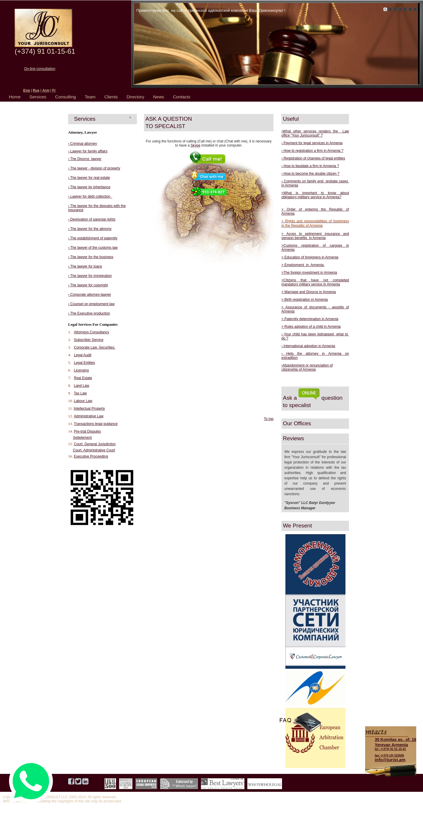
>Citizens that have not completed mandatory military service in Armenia (315, 282)
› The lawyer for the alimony (90, 229)
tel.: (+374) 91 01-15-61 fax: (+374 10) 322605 (395, 747)
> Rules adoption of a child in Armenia (311, 327)
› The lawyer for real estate (89, 178)
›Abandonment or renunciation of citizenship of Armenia (307, 367)
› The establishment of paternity (93, 238)
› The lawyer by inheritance (89, 187)
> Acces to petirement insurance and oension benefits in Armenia (315, 236)
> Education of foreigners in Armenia (309, 257)
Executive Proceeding (91, 456)
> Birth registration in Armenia (304, 300)
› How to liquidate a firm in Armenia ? (310, 166)
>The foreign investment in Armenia (309, 272)
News (158, 96)
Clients (111, 96)
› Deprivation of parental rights (91, 219)
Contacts (181, 96)
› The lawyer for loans (85, 266)
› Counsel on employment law (91, 304)
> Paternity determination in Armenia (309, 319)
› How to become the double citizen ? (310, 174)
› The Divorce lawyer (84, 159)
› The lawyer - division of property (94, 168)
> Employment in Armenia (303, 265)
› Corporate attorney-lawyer (89, 295)
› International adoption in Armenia (308, 346)
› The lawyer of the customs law (93, 248)
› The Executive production (89, 313)
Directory (135, 96)
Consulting (65, 96)
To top (268, 419)
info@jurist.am (390, 759)
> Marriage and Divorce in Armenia (308, 292)
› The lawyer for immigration (90, 276)
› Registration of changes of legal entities (313, 158)
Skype (195, 145)
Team (90, 96)
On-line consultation (39, 69)
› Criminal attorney (82, 144)
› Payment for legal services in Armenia (312, 143)
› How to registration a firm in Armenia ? (312, 151)
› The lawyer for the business (90, 257)
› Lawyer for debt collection (90, 196)
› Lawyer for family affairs (88, 151)
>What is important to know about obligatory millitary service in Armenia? (315, 195)
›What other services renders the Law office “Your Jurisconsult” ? (315, 133)
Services (37, 96)
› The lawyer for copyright (88, 285)
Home (15, 96)
